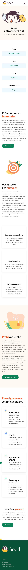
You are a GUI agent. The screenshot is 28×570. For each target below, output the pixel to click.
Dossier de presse (6, 564)
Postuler (7, 525)
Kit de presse (5, 562)
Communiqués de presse (8, 567)
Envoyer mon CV (10, 377)
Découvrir (8, 146)
